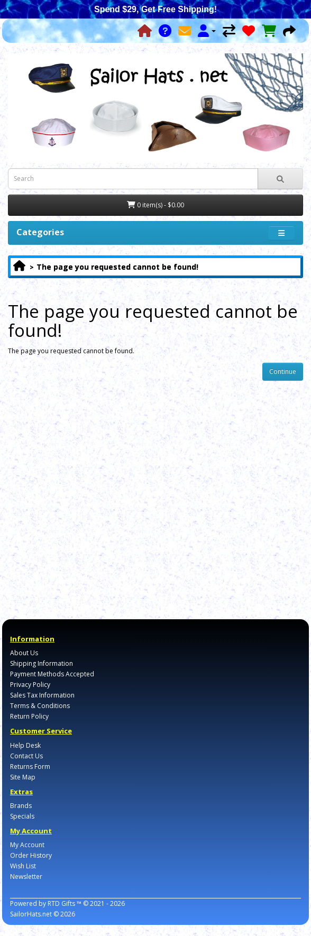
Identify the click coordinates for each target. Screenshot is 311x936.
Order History (31, 855)
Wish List (23, 865)
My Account (27, 844)
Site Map (22, 777)
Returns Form (30, 766)
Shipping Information (41, 663)
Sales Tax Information (42, 695)
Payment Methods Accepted (52, 673)
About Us (24, 652)
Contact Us (26, 755)
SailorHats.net (31, 914)
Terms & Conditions (40, 705)
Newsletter (26, 876)
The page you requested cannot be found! (117, 267)
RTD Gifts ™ (64, 903)
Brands (21, 805)
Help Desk (25, 745)
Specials (22, 816)
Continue (282, 371)
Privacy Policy (30, 684)
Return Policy (29, 716)
